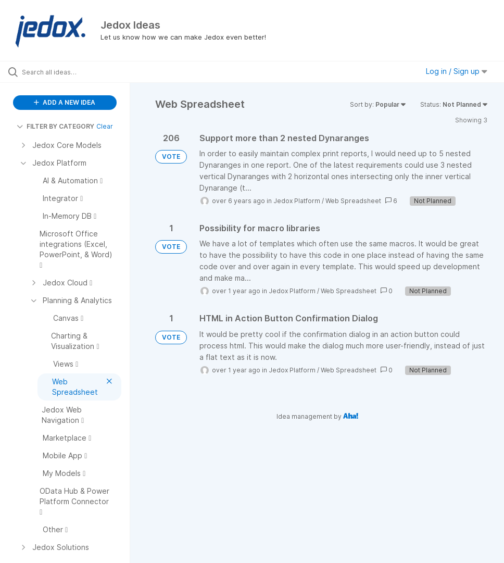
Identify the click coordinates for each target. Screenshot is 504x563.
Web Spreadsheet (353, 201)
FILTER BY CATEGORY (55, 126)
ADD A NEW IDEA (64, 102)
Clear (104, 126)
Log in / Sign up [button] (456, 71)
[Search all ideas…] (70, 72)
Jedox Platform (296, 201)
